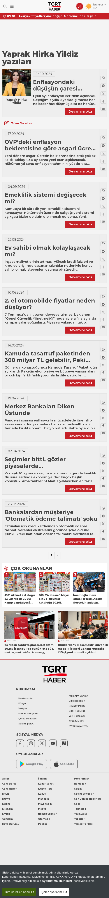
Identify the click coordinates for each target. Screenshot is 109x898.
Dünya (6, 798)
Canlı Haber (9, 788)
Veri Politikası (77, 716)
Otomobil (44, 819)
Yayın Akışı (80, 814)
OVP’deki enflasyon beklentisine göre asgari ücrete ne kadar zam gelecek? (51, 148)
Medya (42, 809)
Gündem (7, 819)
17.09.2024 (16, 134)
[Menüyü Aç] (12, 6)
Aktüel (6, 778)
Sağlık (78, 788)
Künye (22, 703)
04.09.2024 (16, 187)
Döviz (5, 793)
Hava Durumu (10, 824)
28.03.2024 (16, 504)
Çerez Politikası (27, 718)
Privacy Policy (77, 706)
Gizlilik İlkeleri (77, 701)
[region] (54, 881)
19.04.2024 (16, 398)
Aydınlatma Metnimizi (57, 880)
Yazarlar (79, 819)
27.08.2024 (16, 240)
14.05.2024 (16, 345)
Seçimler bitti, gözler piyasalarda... (35, 462)
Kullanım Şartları (78, 695)
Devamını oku (80, 111)
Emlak (6, 814)
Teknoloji (80, 809)
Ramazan (80, 783)
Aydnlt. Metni (76, 721)
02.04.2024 (16, 451)
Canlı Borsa (9, 783)
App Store (64, 764)
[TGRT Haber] (54, 6)
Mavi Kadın (45, 803)
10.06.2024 (16, 292)
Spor (77, 803)
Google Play (31, 764)
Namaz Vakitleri (47, 814)
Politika (42, 824)
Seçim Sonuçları (84, 793)
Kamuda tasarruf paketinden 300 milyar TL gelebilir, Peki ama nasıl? (47, 360)
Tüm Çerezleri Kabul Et (19, 892)
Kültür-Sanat (45, 783)
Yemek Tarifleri (83, 824)
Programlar (81, 778)
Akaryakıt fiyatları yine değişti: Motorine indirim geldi (58, 16)
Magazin (43, 798)
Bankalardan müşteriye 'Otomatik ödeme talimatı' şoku (51, 515)
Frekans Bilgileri (28, 713)
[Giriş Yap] (79, 6)
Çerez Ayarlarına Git (54, 892)
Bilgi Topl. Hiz (77, 711)
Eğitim (6, 803)
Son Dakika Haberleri (87, 798)
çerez (74, 872)
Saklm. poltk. (26, 723)
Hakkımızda (25, 698)
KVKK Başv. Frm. (78, 726)
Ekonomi (7, 809)
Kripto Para (45, 788)
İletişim (22, 708)
